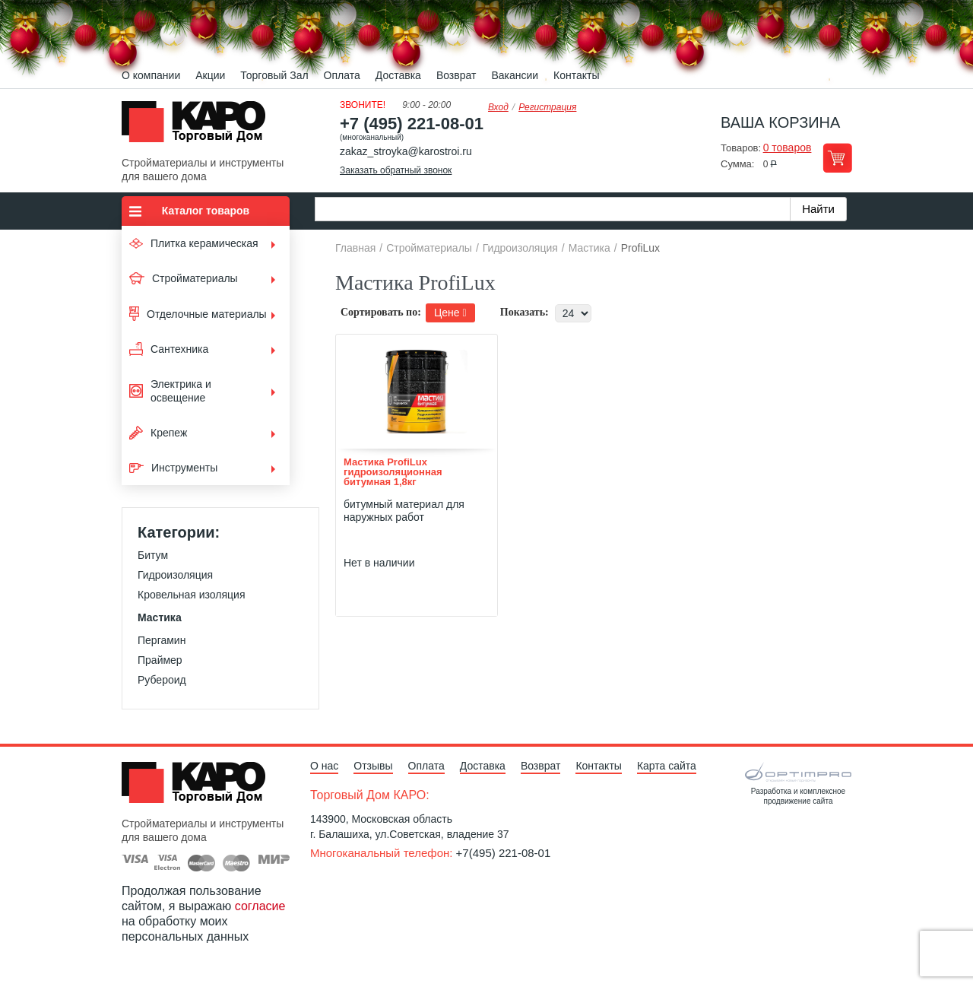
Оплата (342, 75)
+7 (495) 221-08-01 (411, 123)
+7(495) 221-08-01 (503, 852)
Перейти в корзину (837, 158)
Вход (498, 107)
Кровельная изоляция (192, 595)
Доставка (398, 75)
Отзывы (372, 766)
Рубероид (162, 680)
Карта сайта (666, 766)
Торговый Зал (274, 75)
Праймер (160, 660)
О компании (151, 75)
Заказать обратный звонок (396, 170)
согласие (260, 906)
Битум (153, 555)
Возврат (456, 75)
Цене (450, 312)
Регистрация (547, 107)
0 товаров (787, 147)
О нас (324, 766)
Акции (210, 75)
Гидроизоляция (175, 575)
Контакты (576, 75)
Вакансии (514, 75)
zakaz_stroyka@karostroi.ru (406, 151)
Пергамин (161, 640)
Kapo (199, 126)
